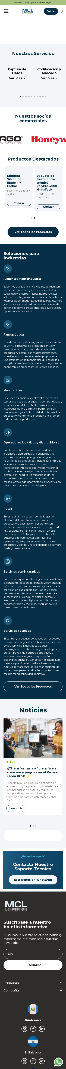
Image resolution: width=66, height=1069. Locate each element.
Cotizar (51, 11)
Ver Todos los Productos (33, 232)
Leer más (16, 808)
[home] (26, 11)
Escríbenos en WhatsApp (33, 879)
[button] (6, 11)
